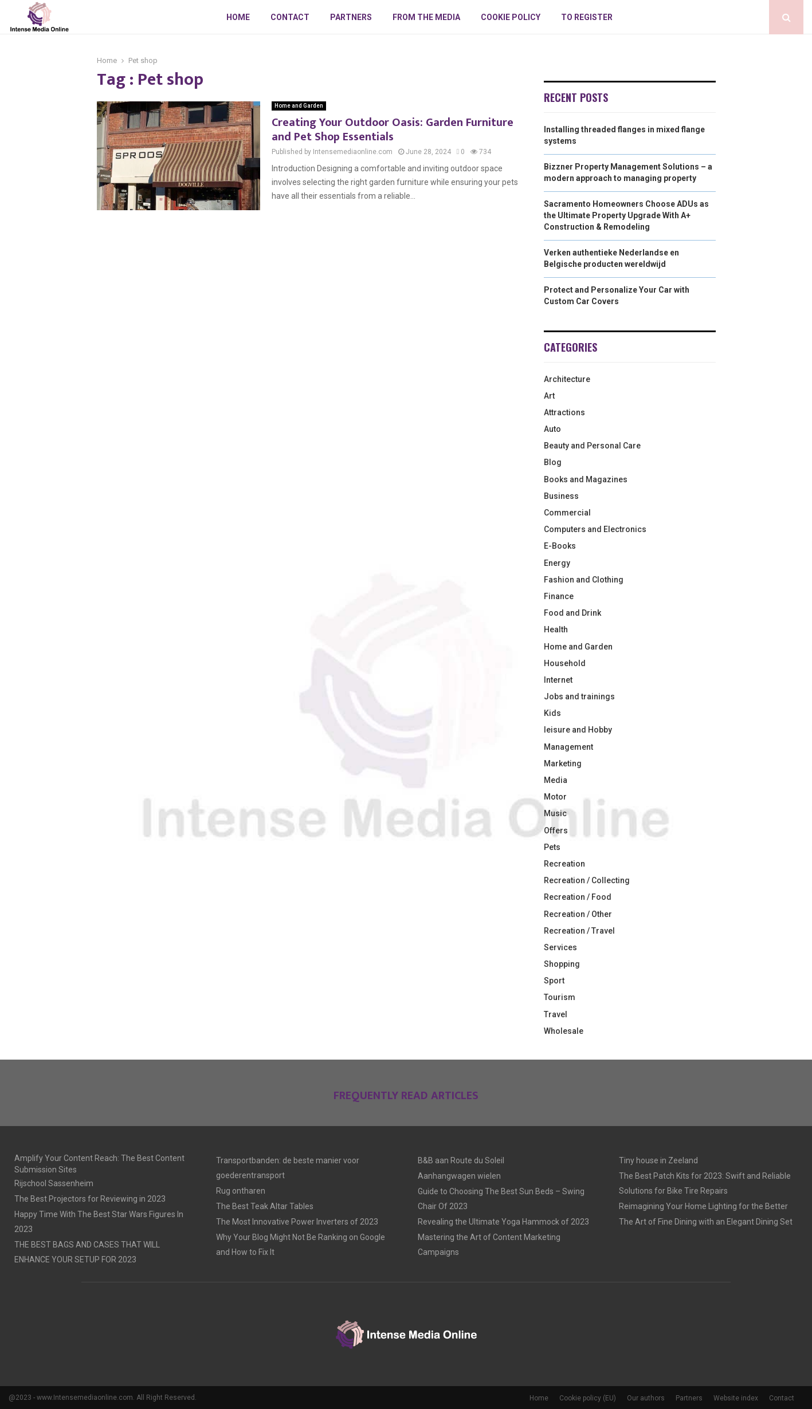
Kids (552, 713)
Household (565, 663)
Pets (552, 847)
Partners (351, 17)
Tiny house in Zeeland (658, 1160)
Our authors (646, 1398)
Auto (552, 429)
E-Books (560, 545)
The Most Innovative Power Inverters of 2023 (297, 1221)
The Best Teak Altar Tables (264, 1206)
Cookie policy (510, 17)
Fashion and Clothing (583, 579)
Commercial (567, 512)
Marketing (563, 763)
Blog (553, 462)
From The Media (426, 17)
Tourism (559, 997)
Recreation (564, 863)
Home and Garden (298, 106)
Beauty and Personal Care (592, 445)
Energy (557, 563)
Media (555, 780)
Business (561, 496)
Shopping (562, 964)
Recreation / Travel (579, 930)
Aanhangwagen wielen (459, 1175)
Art (549, 395)
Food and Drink (572, 612)
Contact (289, 17)
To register (587, 17)
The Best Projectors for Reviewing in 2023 (90, 1198)
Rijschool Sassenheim (53, 1183)
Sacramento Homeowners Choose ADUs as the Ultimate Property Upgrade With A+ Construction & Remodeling (626, 215)
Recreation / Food (577, 897)
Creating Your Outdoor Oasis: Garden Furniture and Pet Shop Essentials (392, 130)
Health (556, 629)
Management (568, 746)
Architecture (567, 379)
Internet (558, 679)
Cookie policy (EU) (587, 1398)
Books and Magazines (585, 479)
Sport (554, 980)
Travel (555, 1014)
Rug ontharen (240, 1190)
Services (560, 947)
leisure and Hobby (578, 729)
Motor (555, 796)
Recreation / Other (578, 914)
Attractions (564, 412)
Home (238, 17)
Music (555, 813)
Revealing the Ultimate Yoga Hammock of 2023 (503, 1221)
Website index (735, 1398)
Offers (556, 830)
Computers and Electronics (595, 529)
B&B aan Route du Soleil (461, 1160)
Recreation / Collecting (587, 880)
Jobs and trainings (579, 696)
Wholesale (563, 1031)
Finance (559, 596)
